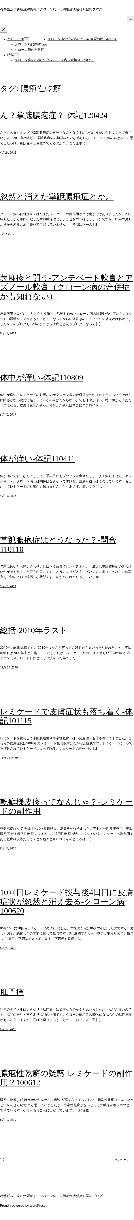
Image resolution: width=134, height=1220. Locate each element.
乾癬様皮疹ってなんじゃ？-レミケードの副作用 (66, 807)
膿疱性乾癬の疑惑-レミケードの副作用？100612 (66, 1078)
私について (82, 39)
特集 (10, 55)
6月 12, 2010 (8, 1119)
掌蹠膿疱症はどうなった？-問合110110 (58, 544)
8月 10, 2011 (8, 414)
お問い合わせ (107, 39)
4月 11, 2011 (8, 496)
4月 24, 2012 (8, 152)
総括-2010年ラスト (34, 630)
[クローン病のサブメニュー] (26, 39)
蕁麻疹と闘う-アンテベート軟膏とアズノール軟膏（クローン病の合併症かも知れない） (66, 287)
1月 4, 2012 (7, 234)
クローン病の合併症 (29, 49)
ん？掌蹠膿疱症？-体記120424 (53, 115)
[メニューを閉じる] (3, 30)
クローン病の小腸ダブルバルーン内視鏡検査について (54, 60)
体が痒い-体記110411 (37, 458)
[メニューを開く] (130, 19)
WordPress (38, 1205)
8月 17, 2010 (8, 848)
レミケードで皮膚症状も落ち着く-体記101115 (66, 716)
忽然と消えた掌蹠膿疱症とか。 (57, 196)
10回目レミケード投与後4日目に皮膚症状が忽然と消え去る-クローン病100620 (67, 901)
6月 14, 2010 (8, 1029)
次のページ (124, 1159)
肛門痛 (12, 992)
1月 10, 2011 (8, 586)
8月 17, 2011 (8, 333)
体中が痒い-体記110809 (41, 377)
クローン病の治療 (61, 39)
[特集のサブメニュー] (16, 55)
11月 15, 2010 (9, 758)
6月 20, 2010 (8, 948)
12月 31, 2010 (9, 667)
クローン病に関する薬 (31, 44)
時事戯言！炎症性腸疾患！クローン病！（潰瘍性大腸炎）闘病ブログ (51, 9)
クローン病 (15, 39)
